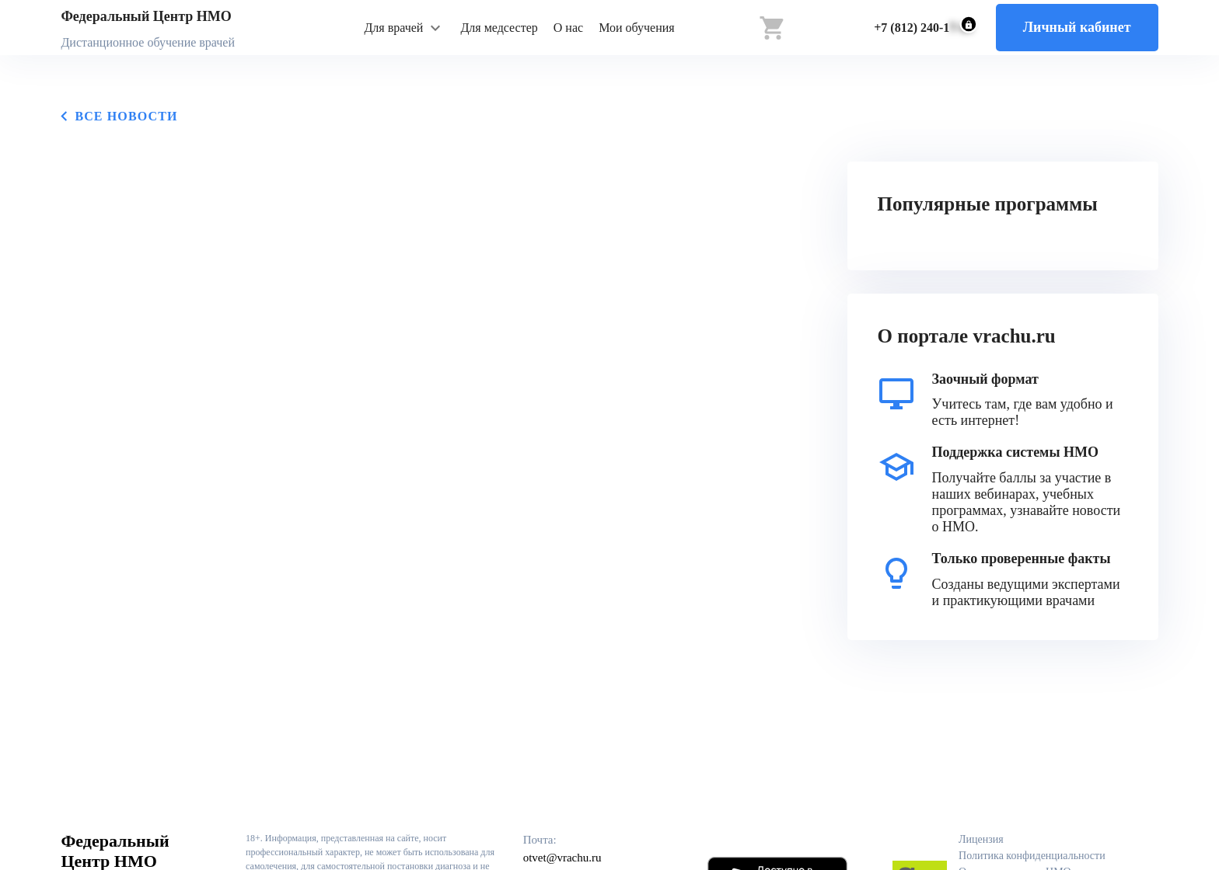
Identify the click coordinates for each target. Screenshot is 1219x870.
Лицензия (981, 839)
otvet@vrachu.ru (562, 857)
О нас (568, 27)
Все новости (119, 116)
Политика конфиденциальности (1032, 855)
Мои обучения (637, 27)
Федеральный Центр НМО (146, 16)
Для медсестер (498, 27)
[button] (404, 28)
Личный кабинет (1077, 27)
